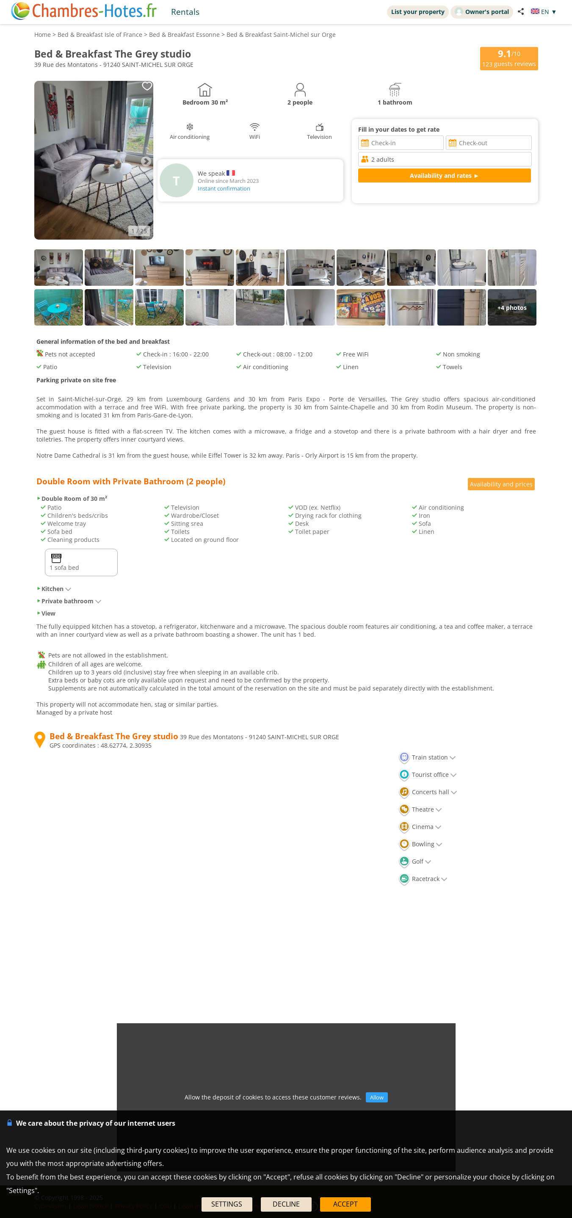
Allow (377, 1097)
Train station (427, 757)
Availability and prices (501, 484)
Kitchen (54, 589)
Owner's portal (482, 11)
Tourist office (427, 775)
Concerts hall (427, 792)
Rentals (185, 11)
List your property (418, 12)
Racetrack (423, 879)
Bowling (420, 844)
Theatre (420, 809)
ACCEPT (345, 1204)
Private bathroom (69, 601)
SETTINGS (226, 1204)
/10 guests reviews (509, 57)
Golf (414, 861)
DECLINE (286, 1204)
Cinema (420, 827)
